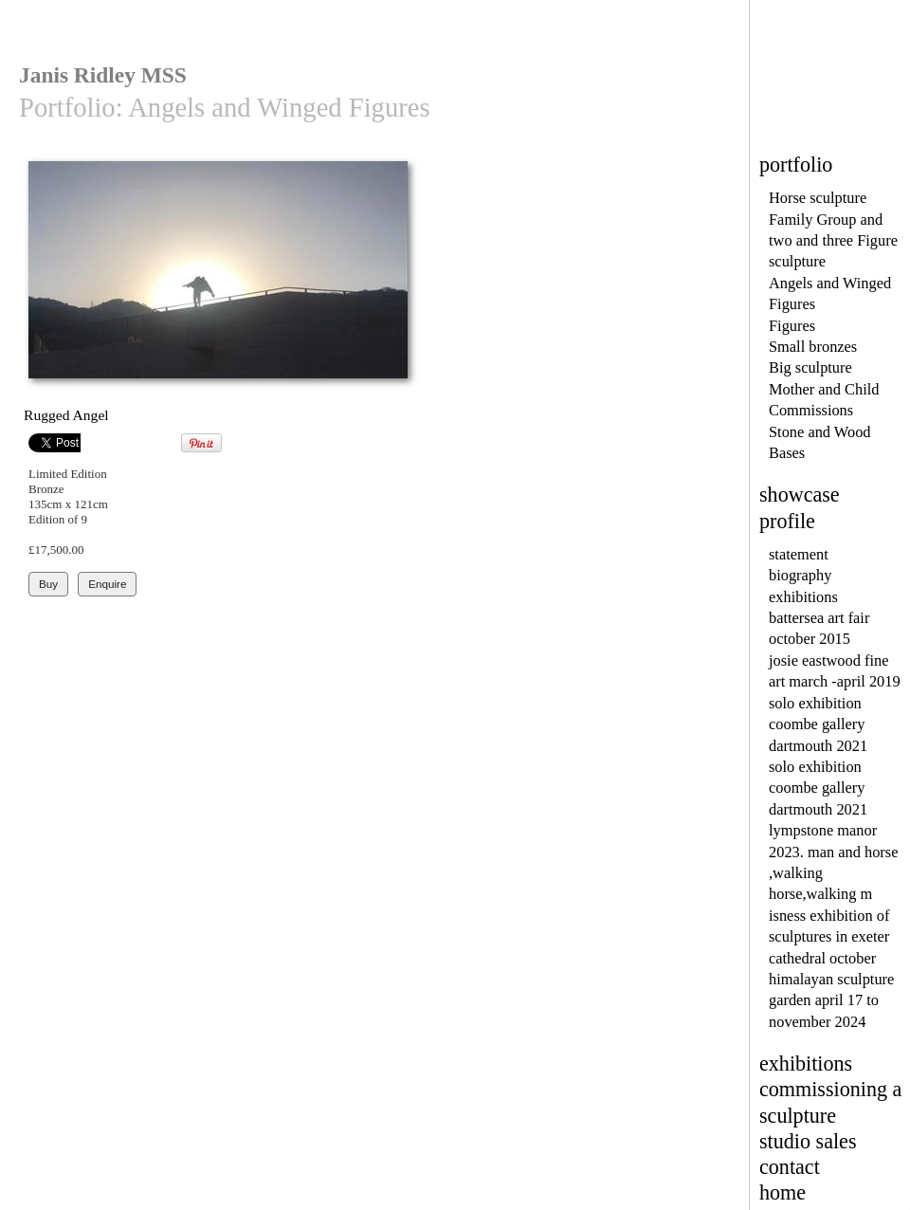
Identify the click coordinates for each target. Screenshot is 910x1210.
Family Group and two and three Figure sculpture (833, 241)
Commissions (811, 410)
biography (800, 575)
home (782, 1192)
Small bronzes (813, 347)
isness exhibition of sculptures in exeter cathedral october (829, 937)
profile (787, 521)
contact (789, 1167)
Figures (792, 326)
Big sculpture (810, 367)
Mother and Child (824, 389)
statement (798, 554)
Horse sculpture (817, 198)
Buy (48, 584)
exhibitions (803, 597)
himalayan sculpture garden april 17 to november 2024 (831, 1000)
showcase (799, 494)
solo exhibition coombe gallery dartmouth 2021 (818, 724)
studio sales (808, 1141)
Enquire (107, 584)
